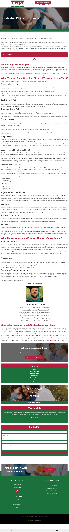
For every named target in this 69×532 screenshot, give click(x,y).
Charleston (30, 30)
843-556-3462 (43, 5)
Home (26, 30)
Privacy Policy (45, 516)
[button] (65, 54)
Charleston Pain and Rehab (29, 516)
